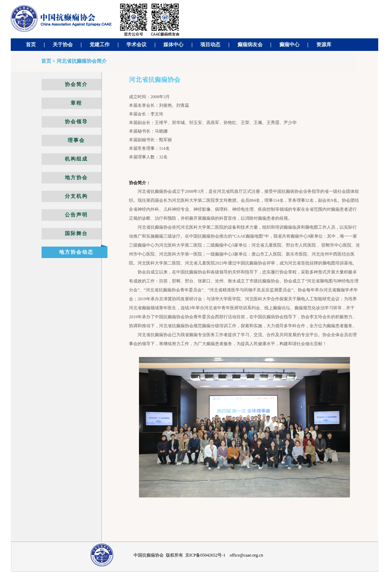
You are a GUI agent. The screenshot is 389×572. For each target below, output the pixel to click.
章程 (76, 103)
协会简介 (76, 84)
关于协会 (63, 44)
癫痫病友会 (250, 44)
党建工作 (100, 44)
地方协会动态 (76, 252)
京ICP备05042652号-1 (205, 555)
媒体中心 (173, 44)
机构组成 (76, 159)
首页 (31, 44)
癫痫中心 (289, 44)
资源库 (323, 44)
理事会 (76, 140)
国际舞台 (76, 233)
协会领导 (76, 121)
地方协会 (76, 177)
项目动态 (210, 44)
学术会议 (136, 44)
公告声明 (76, 215)
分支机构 (76, 196)
